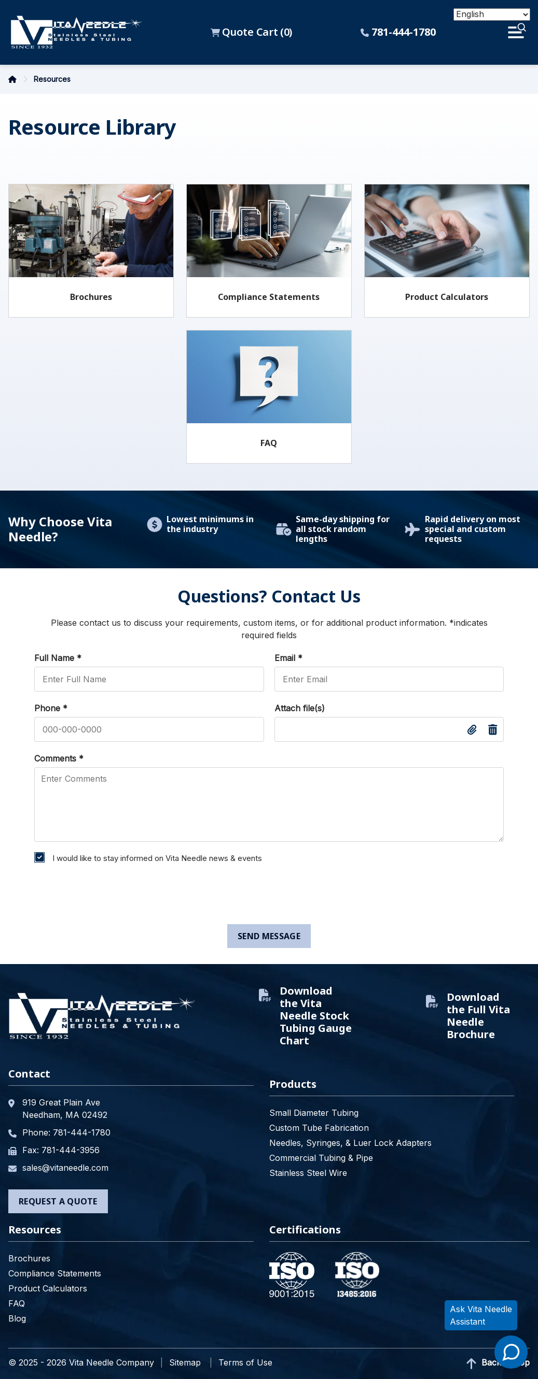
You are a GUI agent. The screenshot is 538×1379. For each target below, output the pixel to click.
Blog (17, 1318)
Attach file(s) (299, 708)
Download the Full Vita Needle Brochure (468, 1016)
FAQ (268, 443)
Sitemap (185, 1362)
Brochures (91, 297)
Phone (50, 708)
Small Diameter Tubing (313, 1113)
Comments (59, 758)
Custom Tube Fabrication (319, 1128)
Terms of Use (245, 1362)
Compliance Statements (269, 297)
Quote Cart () (251, 32)
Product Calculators (446, 297)
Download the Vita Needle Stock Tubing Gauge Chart (305, 1016)
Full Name (57, 658)
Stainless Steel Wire (308, 1173)
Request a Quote (58, 1201)
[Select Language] (491, 14)
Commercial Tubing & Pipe (321, 1158)
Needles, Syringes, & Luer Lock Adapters (350, 1143)
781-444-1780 (398, 32)
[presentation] (108, 896)
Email (288, 658)
